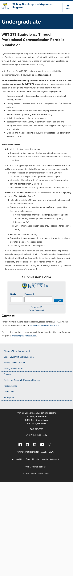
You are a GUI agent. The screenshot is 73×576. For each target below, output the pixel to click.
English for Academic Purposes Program (22, 380)
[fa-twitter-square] (28, 445)
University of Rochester (28, 451)
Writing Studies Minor (13, 368)
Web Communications (35, 466)
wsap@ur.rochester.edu (36, 434)
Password (29, 294)
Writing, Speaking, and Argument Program (32, 5)
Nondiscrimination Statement (45, 459)
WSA (51, 451)
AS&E (43, 451)
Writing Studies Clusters (14, 362)
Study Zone (9, 391)
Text (28, 459)
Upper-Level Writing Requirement (19, 357)
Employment (9, 397)
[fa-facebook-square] (20, 445)
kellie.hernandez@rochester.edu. (45, 325)
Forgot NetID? (36, 307)
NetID (13, 294)
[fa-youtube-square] (35, 445)
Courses (7, 374)
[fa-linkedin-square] (42, 445)
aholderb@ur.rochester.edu (24, 335)
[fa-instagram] (50, 445)
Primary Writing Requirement (17, 351)
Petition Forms (10, 386)
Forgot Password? (36, 310)
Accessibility (18, 459)
